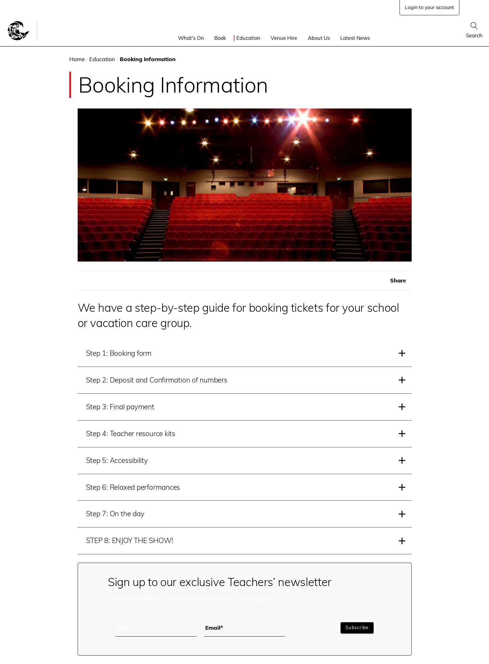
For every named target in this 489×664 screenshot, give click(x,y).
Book (220, 38)
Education (248, 38)
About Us (319, 38)
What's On (191, 38)
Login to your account (429, 7)
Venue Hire (284, 38)
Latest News (355, 38)
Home (77, 59)
